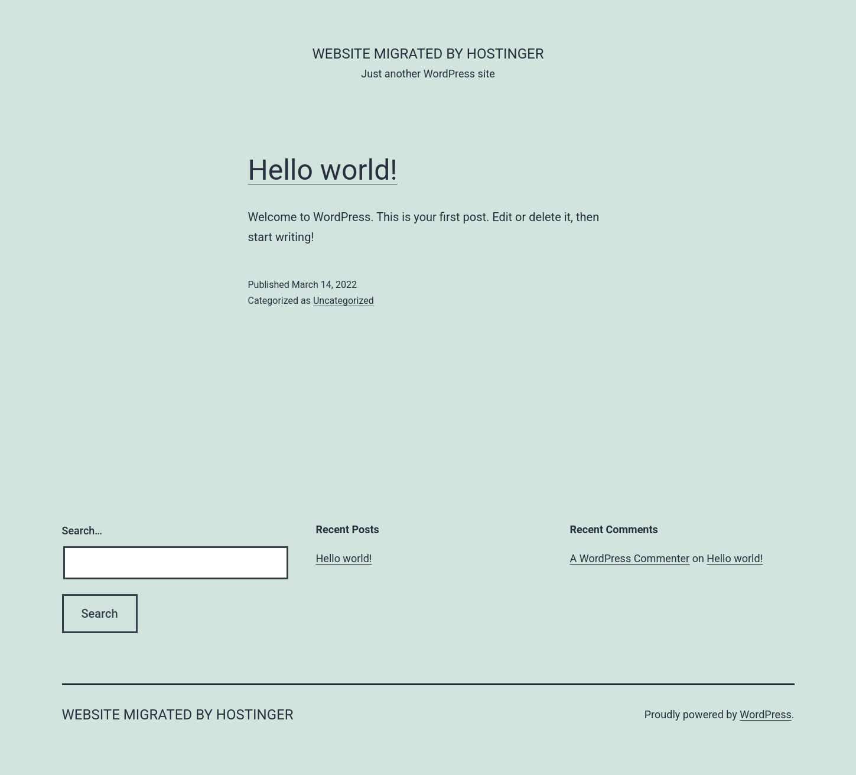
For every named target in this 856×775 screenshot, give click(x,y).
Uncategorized (343, 300)
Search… (82, 530)
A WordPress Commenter (630, 558)
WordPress (765, 714)
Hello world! (323, 170)
